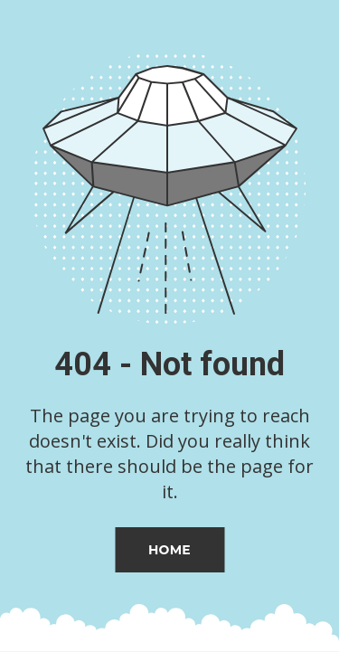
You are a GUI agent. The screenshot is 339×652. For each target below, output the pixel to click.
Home (169, 550)
